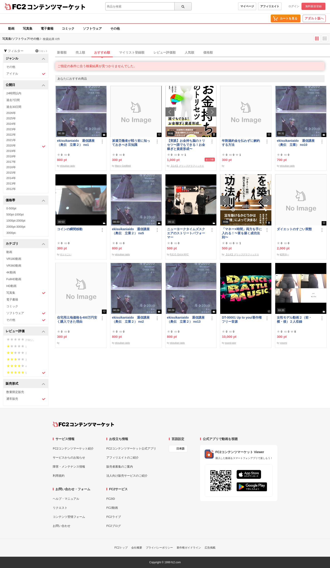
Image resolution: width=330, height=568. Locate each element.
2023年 (11, 129)
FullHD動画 (13, 279)
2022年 (11, 134)
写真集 (27, 28)
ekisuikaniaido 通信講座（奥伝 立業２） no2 (131, 319)
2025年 (11, 118)
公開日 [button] (25, 85)
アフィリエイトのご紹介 (122, 457)
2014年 (11, 178)
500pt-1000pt (15, 214)
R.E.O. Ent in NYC (179, 254)
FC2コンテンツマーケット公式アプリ (131, 448)
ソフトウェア (92, 28)
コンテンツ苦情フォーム (69, 516)
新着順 (62, 52)
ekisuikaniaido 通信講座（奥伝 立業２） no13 (186, 319)
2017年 (11, 161)
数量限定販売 (15, 392)
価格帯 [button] (25, 200)
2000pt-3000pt (15, 226)
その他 (115, 28)
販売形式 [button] (25, 384)
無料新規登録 (313, 6)
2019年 (11, 151)
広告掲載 (210, 547)
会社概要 (136, 547)
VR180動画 (13, 258)
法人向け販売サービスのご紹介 (127, 475)
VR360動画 (13, 265)
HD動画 (11, 286)
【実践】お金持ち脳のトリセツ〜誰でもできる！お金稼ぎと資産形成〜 (186, 145)
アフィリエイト (269, 6)
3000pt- (11, 232)
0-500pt (11, 208)
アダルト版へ (314, 18)
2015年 (11, 172)
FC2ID (110, 498)
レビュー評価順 (164, 52)
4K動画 (11, 272)
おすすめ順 (102, 52)
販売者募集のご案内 (119, 466)
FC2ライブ (113, 516)
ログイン (293, 6)
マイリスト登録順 (131, 52)
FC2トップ (121, 547)
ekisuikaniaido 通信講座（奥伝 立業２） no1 (76, 143)
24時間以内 (13, 93)
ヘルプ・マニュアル (66, 498)
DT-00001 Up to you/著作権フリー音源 (242, 319)
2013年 (11, 183)
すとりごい (65, 254)
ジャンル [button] (25, 59)
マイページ (247, 6)
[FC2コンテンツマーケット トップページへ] (83, 424)
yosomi (283, 343)
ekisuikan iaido (67, 166)
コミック (68, 28)
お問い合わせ (61, 526)
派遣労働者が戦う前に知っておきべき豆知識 (131, 143)
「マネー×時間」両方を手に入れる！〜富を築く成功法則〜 (242, 233)
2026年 (11, 113)
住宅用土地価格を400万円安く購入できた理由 (77, 319)
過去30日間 (13, 107)
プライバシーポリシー (159, 547)
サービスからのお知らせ (69, 457)
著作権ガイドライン (189, 547)
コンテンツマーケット (56, 6)
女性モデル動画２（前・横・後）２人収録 (294, 319)
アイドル (25, 74)
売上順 (80, 52)
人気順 (189, 52)
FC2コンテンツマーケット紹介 (73, 448)
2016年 (11, 167)
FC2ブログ (113, 526)
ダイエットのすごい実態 (294, 229)
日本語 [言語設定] (180, 448)
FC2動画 (112, 507)
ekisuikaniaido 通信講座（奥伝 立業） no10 (295, 143)
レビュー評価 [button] (25, 331)
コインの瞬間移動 (69, 229)
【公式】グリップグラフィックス (187, 166)
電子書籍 (47, 28)
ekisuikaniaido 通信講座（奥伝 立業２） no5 (131, 231)
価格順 (208, 52)
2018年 (11, 156)
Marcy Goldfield (123, 166)
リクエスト (60, 507)
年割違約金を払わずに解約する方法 (241, 143)
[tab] (192, 52)
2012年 (11, 189)
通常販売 (25, 399)
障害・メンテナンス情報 (69, 466)
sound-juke (230, 343)
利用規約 (59, 475)
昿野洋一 (284, 254)
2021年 (11, 140)
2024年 (11, 123)
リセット (41, 50)
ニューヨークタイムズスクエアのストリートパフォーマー (186, 233)
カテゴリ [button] (25, 244)
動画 (11, 28)
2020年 (25, 146)
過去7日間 (13, 100)
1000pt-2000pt (15, 220)
